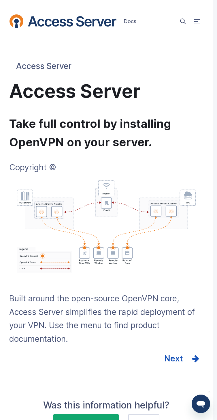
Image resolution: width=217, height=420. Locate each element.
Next (173, 358)
